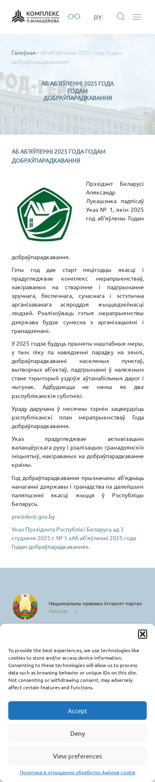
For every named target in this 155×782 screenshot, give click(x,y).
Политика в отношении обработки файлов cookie (78, 772)
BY (98, 17)
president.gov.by (33, 516)
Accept (77, 710)
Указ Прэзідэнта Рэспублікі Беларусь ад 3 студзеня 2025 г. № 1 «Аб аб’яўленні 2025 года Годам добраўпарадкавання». (74, 537)
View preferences (77, 756)
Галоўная (24, 52)
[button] (142, 634)
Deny (77, 733)
